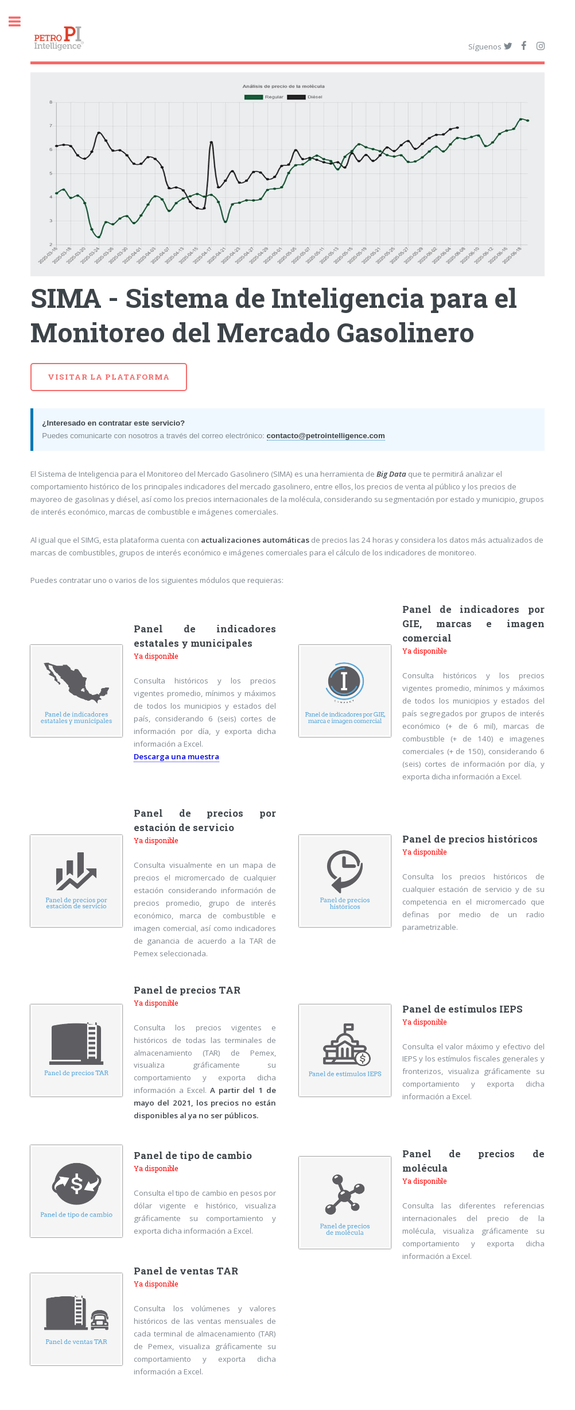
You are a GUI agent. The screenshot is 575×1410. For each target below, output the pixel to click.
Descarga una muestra (176, 756)
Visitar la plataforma (109, 377)
